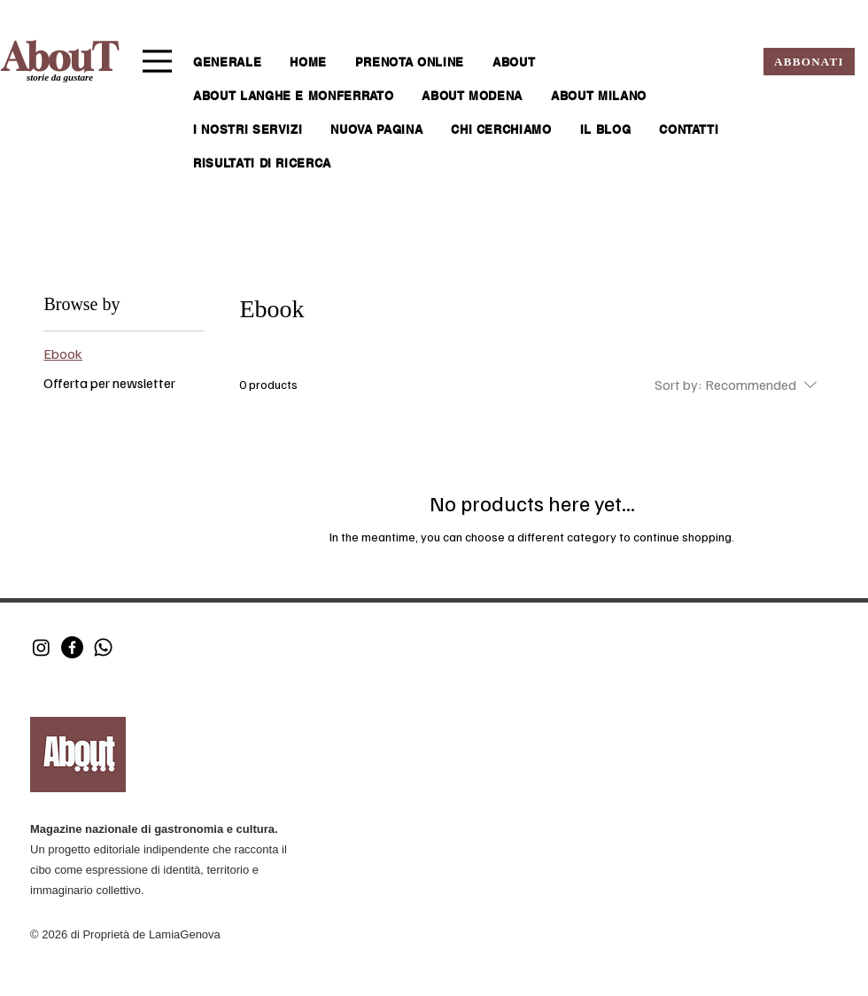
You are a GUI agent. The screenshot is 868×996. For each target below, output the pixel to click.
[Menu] (157, 61)
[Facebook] (72, 647)
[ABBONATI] (809, 61)
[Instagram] (41, 647)
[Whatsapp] (103, 647)
